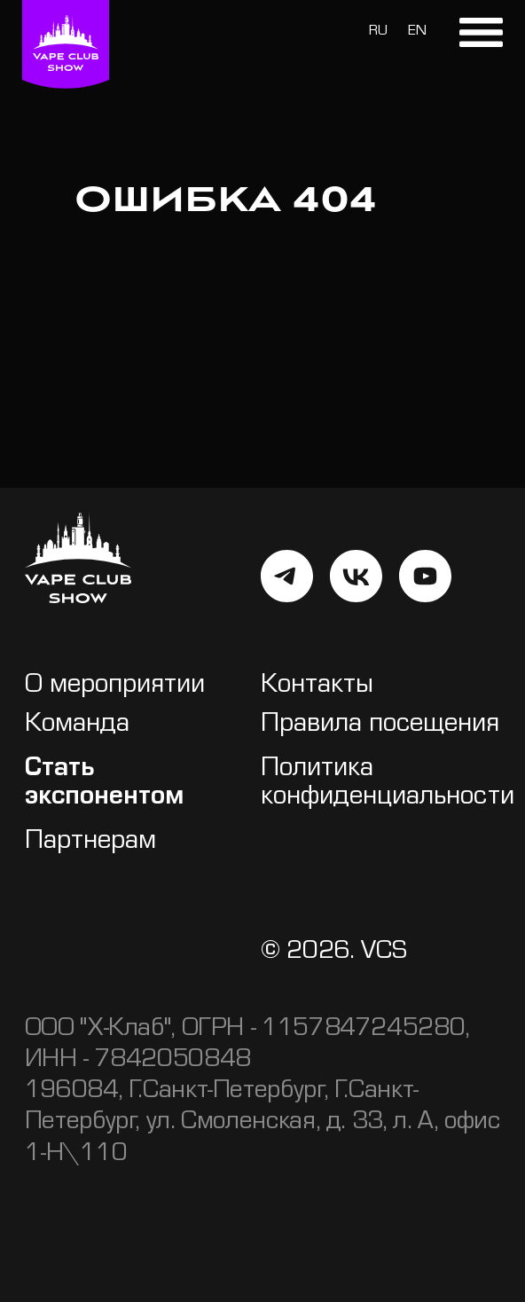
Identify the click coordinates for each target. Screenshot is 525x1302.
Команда (77, 726)
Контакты (317, 687)
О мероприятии (115, 687)
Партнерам (90, 843)
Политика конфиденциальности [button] (387, 784)
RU (378, 32)
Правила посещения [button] (380, 726)
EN (417, 32)
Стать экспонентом (104, 784)
